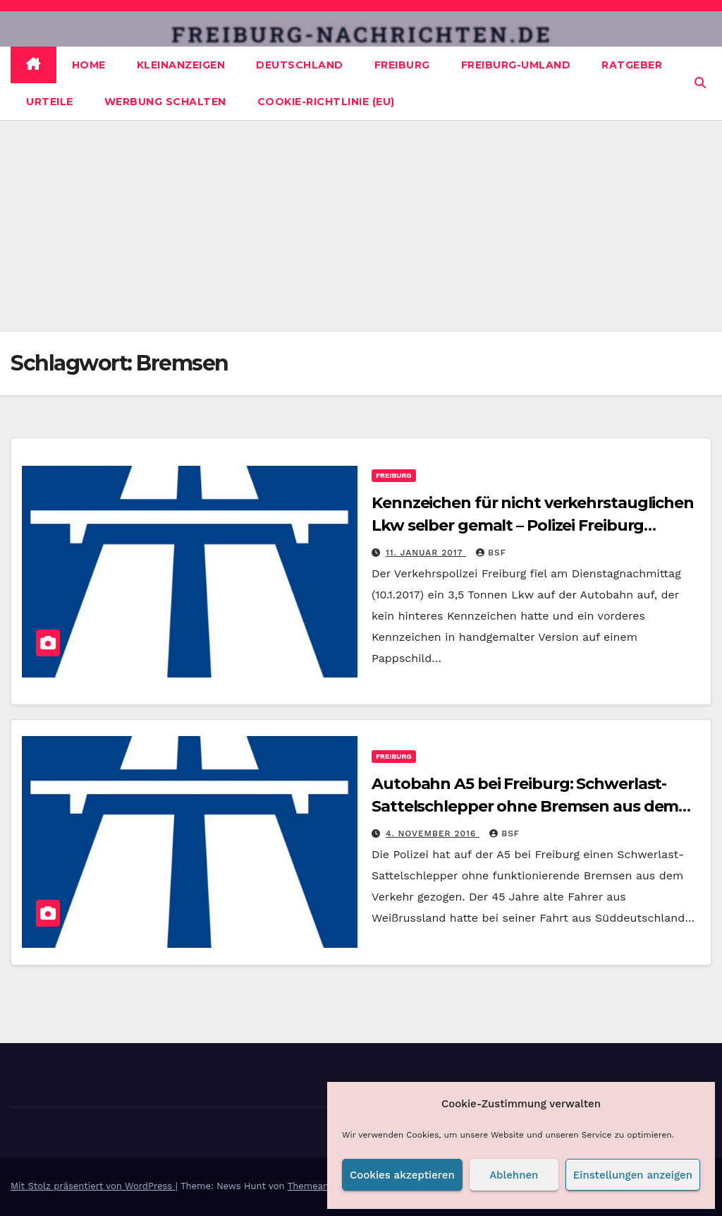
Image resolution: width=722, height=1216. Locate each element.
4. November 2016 (432, 833)
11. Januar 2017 (426, 553)
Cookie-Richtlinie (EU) (326, 101)
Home (89, 65)
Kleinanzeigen (181, 65)
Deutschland (299, 65)
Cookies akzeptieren (402, 1175)
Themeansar (315, 1186)
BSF (491, 553)
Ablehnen (513, 1175)
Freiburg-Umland (516, 65)
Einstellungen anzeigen (632, 1175)
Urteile (49, 101)
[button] (700, 83)
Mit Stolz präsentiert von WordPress (93, 1186)
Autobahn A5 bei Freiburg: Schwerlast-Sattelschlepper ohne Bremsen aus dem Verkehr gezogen (525, 806)
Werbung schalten (165, 101)
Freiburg (402, 65)
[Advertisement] (361, 226)
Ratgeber (631, 65)
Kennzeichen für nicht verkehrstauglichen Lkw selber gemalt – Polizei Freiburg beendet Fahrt (533, 525)
